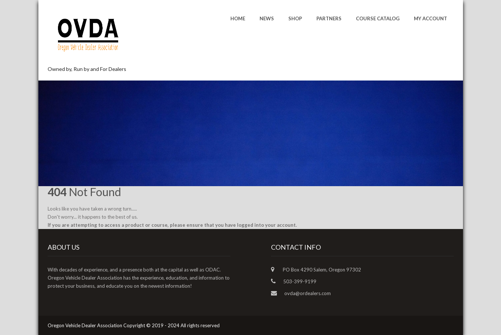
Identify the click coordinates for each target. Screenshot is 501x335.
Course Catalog (377, 18)
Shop (295, 18)
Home (237, 18)
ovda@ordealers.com (307, 293)
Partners (329, 18)
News (267, 18)
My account (430, 18)
